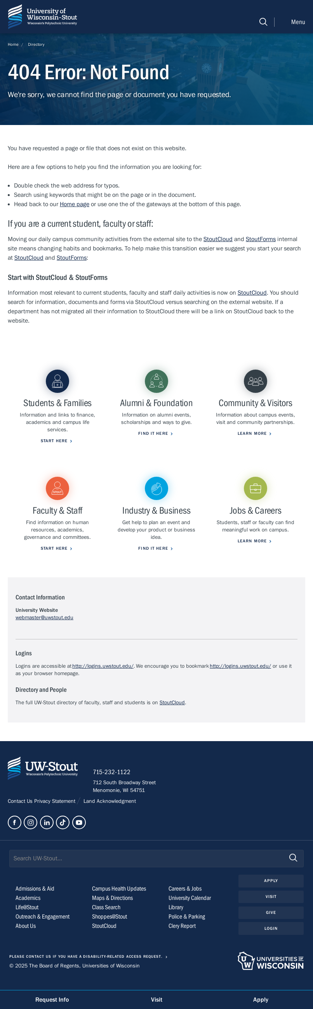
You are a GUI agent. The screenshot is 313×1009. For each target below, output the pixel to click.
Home (13, 44)
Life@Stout (27, 918)
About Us (26, 936)
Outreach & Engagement (43, 927)
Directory (36, 44)
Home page (74, 204)
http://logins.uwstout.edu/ (103, 676)
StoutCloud (218, 239)
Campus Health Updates (119, 899)
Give (271, 923)
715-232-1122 (112, 783)
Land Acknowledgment (109, 812)
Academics (28, 908)
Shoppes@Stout (109, 927)
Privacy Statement (55, 812)
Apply (271, 891)
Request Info (52, 999)
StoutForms (261, 239)
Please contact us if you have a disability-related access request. (85, 968)
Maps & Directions (112, 908)
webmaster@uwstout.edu (44, 628)
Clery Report (182, 936)
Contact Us (21, 812)
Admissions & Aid (35, 899)
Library (176, 918)
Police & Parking (187, 927)
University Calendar (190, 908)
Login (271, 938)
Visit (271, 907)
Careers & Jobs (185, 899)
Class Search (106, 918)
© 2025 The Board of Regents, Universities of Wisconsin (74, 976)
